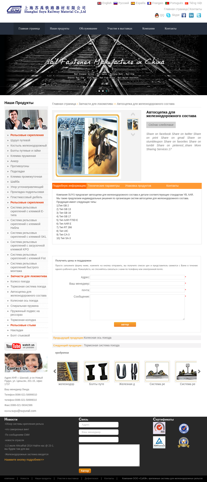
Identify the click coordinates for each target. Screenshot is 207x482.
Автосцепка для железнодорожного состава (28, 293)
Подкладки (18, 171)
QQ (159, 15)
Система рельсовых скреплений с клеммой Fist (28, 256)
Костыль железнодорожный (29, 145)
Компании (149, 28)
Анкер (14, 161)
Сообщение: (130, 307)
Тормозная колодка (23, 320)
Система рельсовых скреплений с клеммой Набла (25, 224)
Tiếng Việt (193, 3)
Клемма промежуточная (26, 176)
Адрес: (133, 277)
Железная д (127, 384)
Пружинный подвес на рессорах (25, 312)
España (138, 3)
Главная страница (176, 9)
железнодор (66, 384)
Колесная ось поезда (24, 300)
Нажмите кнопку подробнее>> (24, 459)
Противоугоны (20, 166)
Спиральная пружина (25, 305)
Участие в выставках (119, 28)
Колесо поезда (20, 281)
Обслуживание (88, 28)
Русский (121, 3)
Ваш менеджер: (127, 283)
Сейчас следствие (161, 124)
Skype (173, 15)
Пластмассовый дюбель (26, 197)
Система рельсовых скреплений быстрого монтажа (25, 267)
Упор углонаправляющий (27, 186)
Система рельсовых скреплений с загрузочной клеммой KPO (28, 245)
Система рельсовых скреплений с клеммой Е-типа (27, 211)
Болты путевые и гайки (26, 150)
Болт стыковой (20, 335)
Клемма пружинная (23, 155)
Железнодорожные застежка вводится (27, 454)
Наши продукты (59, 28)
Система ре (157, 384)
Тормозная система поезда (28, 286)
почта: (134, 290)
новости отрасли (14, 440)
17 (170, 149)
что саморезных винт (17, 429)
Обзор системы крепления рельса (24, 424)
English (104, 3)
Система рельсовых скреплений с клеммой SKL (28, 234)
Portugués (174, 3)
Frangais (155, 3)
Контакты (196, 9)
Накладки (17, 330)
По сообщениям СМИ (17, 434)
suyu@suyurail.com (24, 410)
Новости (24, 478)
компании (9, 478)
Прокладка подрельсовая (27, 192)
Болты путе (96, 384)
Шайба (15, 181)
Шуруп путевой (20, 140)
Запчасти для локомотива (96, 103)
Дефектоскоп (91, 478)
